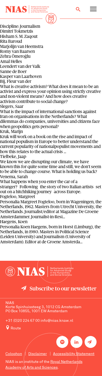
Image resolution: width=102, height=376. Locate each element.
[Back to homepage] (27, 9)
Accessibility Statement (73, 354)
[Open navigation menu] (93, 9)
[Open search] (78, 9)
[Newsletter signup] (91, 342)
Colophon (13, 354)
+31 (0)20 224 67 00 (22, 321)
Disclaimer (37, 354)
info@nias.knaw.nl (57, 321)
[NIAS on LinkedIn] (76, 342)
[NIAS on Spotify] (62, 342)
